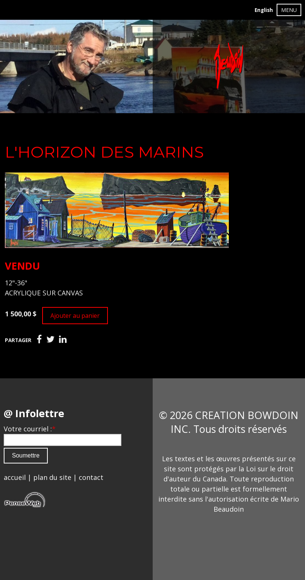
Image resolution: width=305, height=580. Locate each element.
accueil (15, 477)
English (264, 10)
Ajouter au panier (75, 315)
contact (91, 477)
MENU (289, 9)
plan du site (52, 477)
